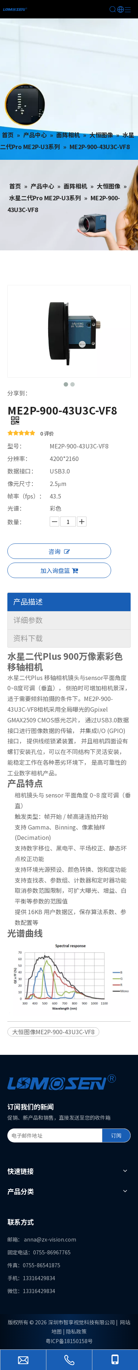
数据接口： (22, 470)
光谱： (16, 508)
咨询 (59, 551)
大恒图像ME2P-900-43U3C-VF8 (53, 1031)
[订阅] (116, 1135)
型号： (16, 445)
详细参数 (28, 619)
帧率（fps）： (26, 496)
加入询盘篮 (59, 570)
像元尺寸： (22, 483)
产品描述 (28, 601)
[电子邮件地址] (53, 1135)
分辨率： (19, 458)
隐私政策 (76, 1331)
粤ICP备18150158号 (69, 1341)
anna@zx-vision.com (50, 1239)
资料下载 (28, 638)
